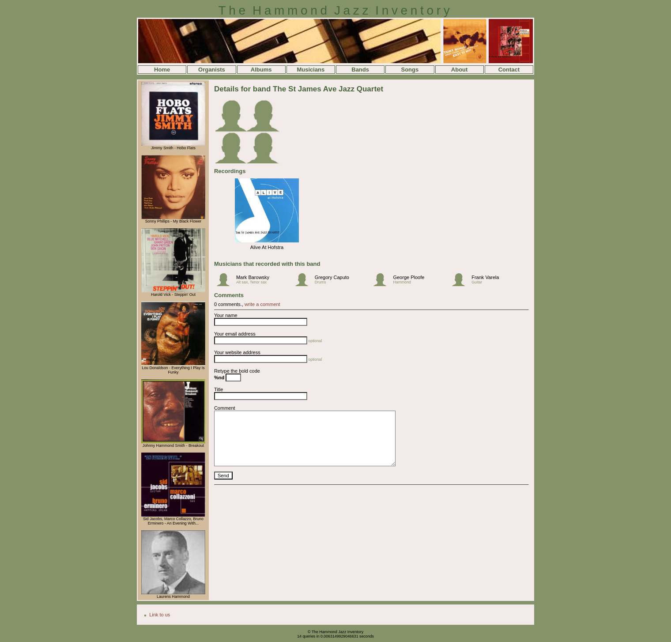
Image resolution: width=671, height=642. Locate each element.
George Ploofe (408, 277)
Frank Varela (485, 277)
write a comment (262, 304)
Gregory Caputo (332, 277)
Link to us (159, 614)
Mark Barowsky (252, 277)
